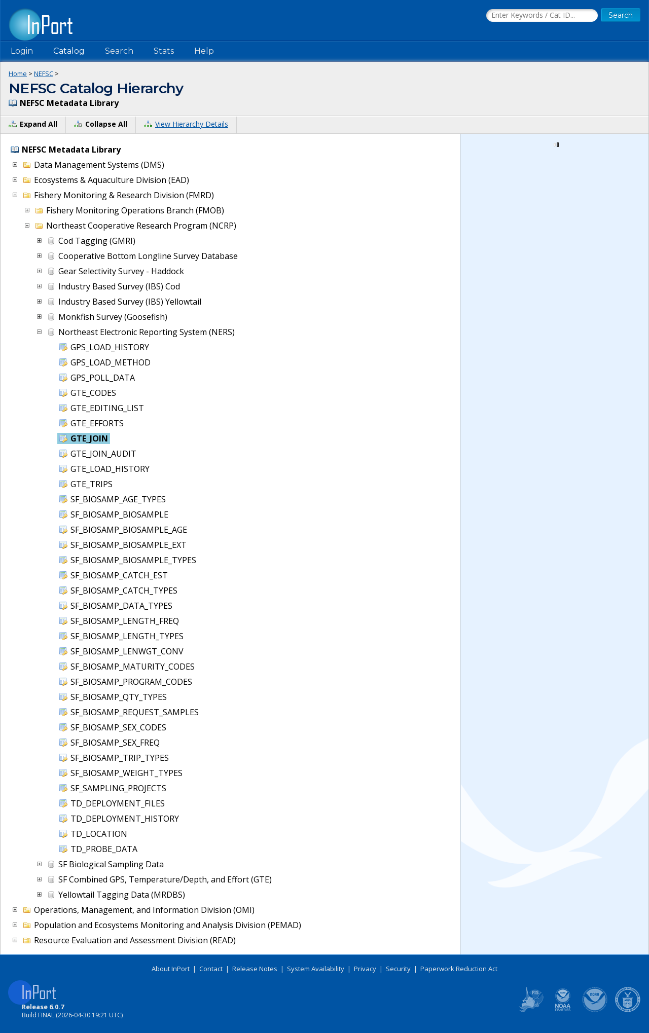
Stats (164, 51)
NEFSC (43, 73)
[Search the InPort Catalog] (542, 15)
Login (22, 51)
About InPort (171, 968)
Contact (211, 968)
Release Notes (254, 968)
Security (398, 968)
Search (119, 51)
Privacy (365, 968)
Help (204, 51)
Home (18, 73)
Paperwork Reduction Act (458, 968)
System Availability (315, 968)
